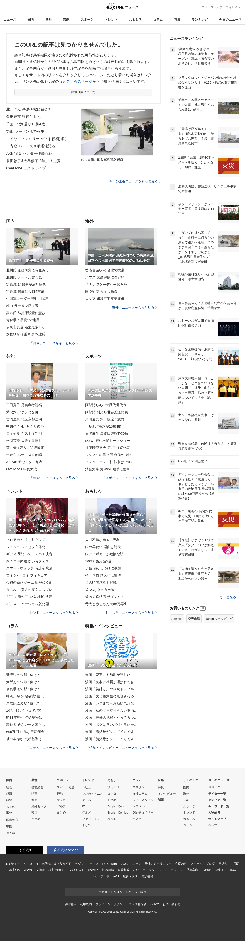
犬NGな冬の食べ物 (100, 590)
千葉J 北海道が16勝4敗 (25, 124)
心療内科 (181, 863)
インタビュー (167, 793)
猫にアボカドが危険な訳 (104, 554)
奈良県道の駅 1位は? (22, 689)
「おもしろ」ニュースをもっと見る (129, 612)
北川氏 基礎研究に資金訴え (27, 270)
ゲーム (86, 800)
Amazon (176, 618)
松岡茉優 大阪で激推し (24, 440)
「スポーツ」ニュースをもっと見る (129, 478)
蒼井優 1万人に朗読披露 (25, 448)
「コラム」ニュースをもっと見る (52, 747)
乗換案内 (192, 870)
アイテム (196, 863)
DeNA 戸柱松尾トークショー (107, 440)
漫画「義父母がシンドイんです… (111, 732)
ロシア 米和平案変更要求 (105, 299)
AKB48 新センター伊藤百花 (29, 153)
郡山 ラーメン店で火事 (25, 131)
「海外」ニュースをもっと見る (133, 307)
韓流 (34, 812)
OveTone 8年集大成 (21, 469)
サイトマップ (217, 819)
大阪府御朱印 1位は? (22, 682)
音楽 (34, 800)
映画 (34, 793)
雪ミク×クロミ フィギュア (27, 575)
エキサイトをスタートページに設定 (122, 892)
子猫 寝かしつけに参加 (103, 568)
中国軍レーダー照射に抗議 (27, 299)
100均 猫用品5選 (98, 561)
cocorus (93, 870)
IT (83, 806)
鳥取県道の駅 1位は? (22, 703)
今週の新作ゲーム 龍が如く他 (29, 582)
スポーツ (87, 19)
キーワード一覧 (218, 806)
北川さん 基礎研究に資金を (29, 109)
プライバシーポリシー (110, 904)
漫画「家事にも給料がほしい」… (111, 675)
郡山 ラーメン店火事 (22, 306)
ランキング (200, 19)
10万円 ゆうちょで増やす (26, 710)
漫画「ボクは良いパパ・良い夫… (111, 725)
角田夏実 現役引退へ (23, 117)
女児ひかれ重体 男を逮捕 (26, 334)
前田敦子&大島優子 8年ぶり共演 (33, 161)
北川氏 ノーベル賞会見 (24, 277)
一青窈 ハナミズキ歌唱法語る (30, 146)
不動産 (206, 870)
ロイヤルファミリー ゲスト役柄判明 (36, 139)
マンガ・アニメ (92, 793)
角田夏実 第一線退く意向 (105, 419)
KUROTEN (30, 863)
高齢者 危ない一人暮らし (26, 725)
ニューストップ (212, 7)
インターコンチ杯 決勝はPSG (108, 462)
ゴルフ (61, 806)
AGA (116, 876)
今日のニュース (230, 19)
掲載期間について (83, 92)
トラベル (139, 806)
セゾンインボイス (86, 863)
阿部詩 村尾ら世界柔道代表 (106, 412)
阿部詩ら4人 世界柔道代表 (105, 405)
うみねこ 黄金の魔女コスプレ (29, 590)
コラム (158, 19)
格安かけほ (55, 870)
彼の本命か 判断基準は (24, 739)
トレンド (111, 19)
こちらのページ (79, 81)
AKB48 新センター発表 (24, 462)
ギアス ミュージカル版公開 (27, 604)
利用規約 (86, 904)
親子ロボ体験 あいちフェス (27, 561)
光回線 (40, 870)
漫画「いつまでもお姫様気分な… (111, 703)
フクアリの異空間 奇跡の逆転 (108, 455)
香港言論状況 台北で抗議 (105, 270)
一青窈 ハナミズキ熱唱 (24, 455)
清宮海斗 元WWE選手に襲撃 (107, 469)
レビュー (88, 787)
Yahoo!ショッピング (219, 618)
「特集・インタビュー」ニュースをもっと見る (121, 747)
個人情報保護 (137, 904)
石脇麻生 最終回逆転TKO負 (106, 433)
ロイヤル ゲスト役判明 (24, 433)
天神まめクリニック (158, 863)
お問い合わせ (171, 904)
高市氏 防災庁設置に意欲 (26, 313)
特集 (177, 19)
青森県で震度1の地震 (23, 320)
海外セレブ (38, 806)
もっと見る (229, 597)
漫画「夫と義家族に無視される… (111, 696)
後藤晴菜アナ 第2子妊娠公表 (107, 448)
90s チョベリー (143, 812)
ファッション (91, 819)
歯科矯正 (220, 870)
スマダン (139, 787)
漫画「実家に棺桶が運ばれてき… (111, 682)
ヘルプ (212, 825)
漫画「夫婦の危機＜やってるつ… (111, 717)
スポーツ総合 (66, 787)
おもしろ (135, 19)
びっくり (113, 787)
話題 (161, 800)
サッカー (63, 800)
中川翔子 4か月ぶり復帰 (25, 426)
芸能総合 (37, 787)
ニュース (9, 19)
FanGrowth (109, 863)
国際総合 (12, 820)
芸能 (66, 19)
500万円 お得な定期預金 (25, 732)
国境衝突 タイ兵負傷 (101, 291)
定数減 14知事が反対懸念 (26, 284)
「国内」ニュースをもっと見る (54, 343)
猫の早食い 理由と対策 (103, 547)
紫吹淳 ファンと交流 (22, 412)
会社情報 (70, 904)
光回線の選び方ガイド (56, 863)
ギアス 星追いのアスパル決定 (29, 554)
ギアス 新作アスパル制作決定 (29, 597)
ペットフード (100, 876)
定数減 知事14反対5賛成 (25, 291)
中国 (9, 826)
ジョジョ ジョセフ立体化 (26, 547)
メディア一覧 (217, 800)
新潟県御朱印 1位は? (22, 675)
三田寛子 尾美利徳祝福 (24, 405)
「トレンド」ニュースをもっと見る (50, 612)
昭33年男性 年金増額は (24, 717)
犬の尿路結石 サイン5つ (104, 597)
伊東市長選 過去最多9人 (25, 327)
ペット (111, 819)
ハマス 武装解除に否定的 (105, 277)
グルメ (86, 812)
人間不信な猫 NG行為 (102, 540)
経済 (9, 793)
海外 (48, 19)
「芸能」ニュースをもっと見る (54, 478)
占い (136, 870)
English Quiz (115, 806)
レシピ (162, 870)
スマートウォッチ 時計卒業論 (29, 568)
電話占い (224, 863)
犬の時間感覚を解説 (101, 582)
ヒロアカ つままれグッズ (26, 540)
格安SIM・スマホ (20, 870)
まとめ (10, 806)
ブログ (210, 863)
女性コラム (140, 793)
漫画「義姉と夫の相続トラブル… (111, 689)
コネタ (111, 793)
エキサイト (233, 7)
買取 (237, 863)
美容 (233, 870)
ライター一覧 (217, 793)
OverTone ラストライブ (26, 168)
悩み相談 (108, 870)
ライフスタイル (143, 800)
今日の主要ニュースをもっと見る (135, 181)
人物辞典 (214, 812)
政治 (9, 800)
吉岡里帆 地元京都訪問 (24, 419)
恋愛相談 (123, 870)
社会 (9, 787)
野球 (60, 793)
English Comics (117, 812)
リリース (214, 787)
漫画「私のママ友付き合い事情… (111, 710)
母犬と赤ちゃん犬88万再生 (106, 604)
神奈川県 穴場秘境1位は (25, 696)
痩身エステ (130, 876)
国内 (31, 19)
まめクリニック (130, 863)
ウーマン (148, 870)
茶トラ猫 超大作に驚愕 (103, 575)
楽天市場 (194, 618)
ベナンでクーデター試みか (106, 284)
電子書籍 (147, 876)
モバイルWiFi (76, 870)
